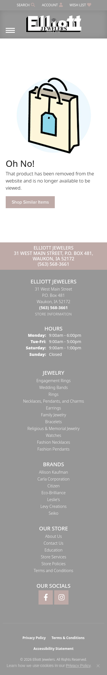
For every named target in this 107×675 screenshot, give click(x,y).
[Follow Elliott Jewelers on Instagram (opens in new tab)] (61, 597)
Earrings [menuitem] (53, 408)
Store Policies (53, 563)
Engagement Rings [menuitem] (54, 380)
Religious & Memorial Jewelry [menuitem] (53, 428)
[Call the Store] (53, 307)
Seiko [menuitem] (53, 513)
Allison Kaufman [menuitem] (53, 472)
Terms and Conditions (53, 570)
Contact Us (53, 543)
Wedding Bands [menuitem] (53, 387)
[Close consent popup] (98, 666)
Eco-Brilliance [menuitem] (53, 492)
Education (53, 550)
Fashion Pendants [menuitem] (53, 449)
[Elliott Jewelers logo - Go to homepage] (53, 21)
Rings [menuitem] (53, 394)
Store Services (53, 557)
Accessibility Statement (53, 648)
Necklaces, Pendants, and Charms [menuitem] (53, 401)
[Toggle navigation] (10, 33)
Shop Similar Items (30, 202)
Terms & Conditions (67, 637)
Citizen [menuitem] (53, 485)
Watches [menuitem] (53, 435)
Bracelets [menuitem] (53, 421)
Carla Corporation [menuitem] (53, 479)
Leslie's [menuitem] (53, 499)
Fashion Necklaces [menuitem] (53, 442)
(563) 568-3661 (53, 264)
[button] (25, 5)
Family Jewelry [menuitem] (53, 414)
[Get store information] (53, 314)
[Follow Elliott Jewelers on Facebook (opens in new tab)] (46, 597)
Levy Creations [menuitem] (54, 506)
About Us (53, 536)
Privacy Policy (34, 637)
